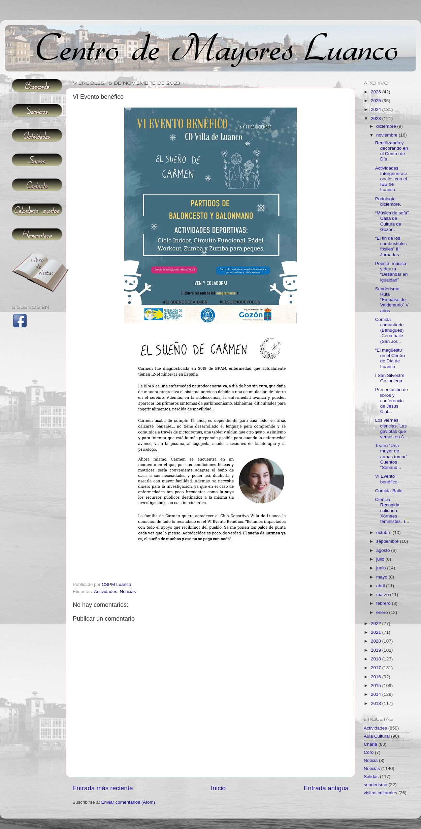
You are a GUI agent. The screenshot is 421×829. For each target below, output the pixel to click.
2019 (376, 650)
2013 (376, 703)
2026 (376, 91)
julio (381, 559)
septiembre (388, 541)
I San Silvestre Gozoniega (389, 378)
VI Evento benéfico (386, 479)
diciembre (386, 126)
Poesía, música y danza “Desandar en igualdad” (391, 272)
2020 (376, 641)
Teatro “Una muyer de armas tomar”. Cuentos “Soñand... (392, 456)
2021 (376, 632)
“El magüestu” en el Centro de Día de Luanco (390, 358)
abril (381, 585)
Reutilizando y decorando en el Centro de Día (391, 151)
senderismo (375, 784)
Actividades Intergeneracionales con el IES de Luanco (391, 179)
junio (381, 567)
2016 (376, 676)
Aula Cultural (377, 736)
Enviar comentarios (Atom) (128, 802)
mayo (382, 577)
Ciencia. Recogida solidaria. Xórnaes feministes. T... (392, 510)
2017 (376, 667)
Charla (370, 744)
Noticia (371, 760)
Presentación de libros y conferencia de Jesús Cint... (391, 400)
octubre (384, 532)
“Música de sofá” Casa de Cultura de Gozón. (392, 221)
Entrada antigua (326, 788)
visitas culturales (380, 792)
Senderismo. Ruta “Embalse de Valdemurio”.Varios (392, 299)
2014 (376, 694)
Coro (369, 752)
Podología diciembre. (388, 201)
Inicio (218, 788)
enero (382, 612)
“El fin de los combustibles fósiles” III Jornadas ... (391, 246)
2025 (376, 100)
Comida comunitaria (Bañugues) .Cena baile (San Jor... (389, 330)
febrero (384, 603)
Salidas (371, 776)
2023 (376, 118)
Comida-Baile (388, 490)
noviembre (387, 135)
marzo (383, 594)
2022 (376, 623)
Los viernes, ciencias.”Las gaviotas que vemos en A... (391, 428)
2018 (376, 658)
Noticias (128, 591)
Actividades (105, 591)
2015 (376, 685)
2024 (376, 109)
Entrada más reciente (102, 788)
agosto (383, 550)
